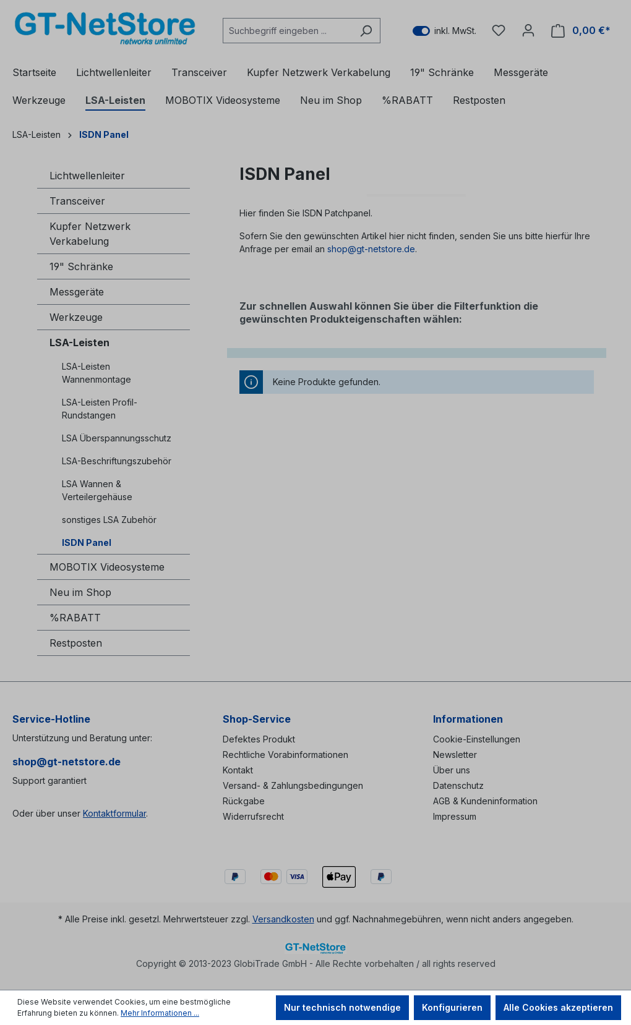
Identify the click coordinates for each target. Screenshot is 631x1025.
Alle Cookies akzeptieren (558, 1007)
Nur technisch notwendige (342, 1007)
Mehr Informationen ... (160, 1013)
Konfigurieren (452, 1007)
